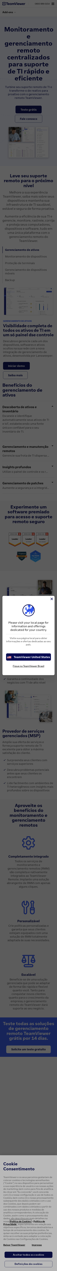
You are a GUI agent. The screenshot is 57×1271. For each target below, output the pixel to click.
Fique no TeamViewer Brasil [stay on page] (28, 666)
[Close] (51, 599)
